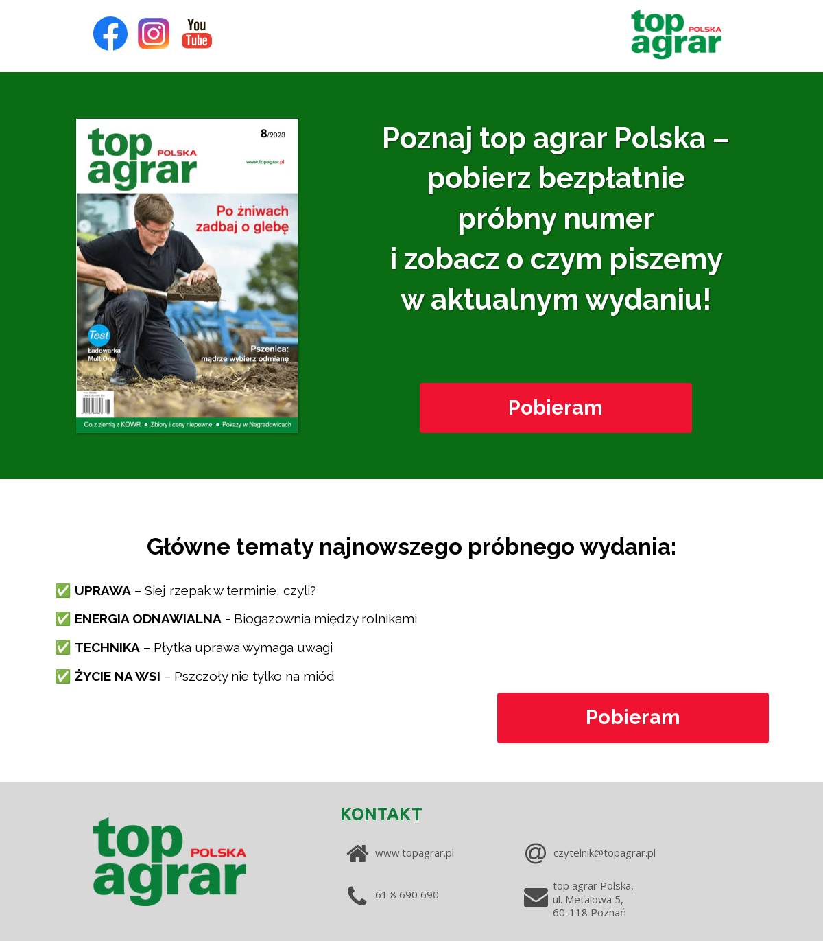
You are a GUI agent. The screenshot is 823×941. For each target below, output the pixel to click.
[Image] (676, 33)
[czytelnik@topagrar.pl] (621, 852)
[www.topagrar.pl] (443, 852)
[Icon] (110, 33)
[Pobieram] (556, 408)
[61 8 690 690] (412, 894)
